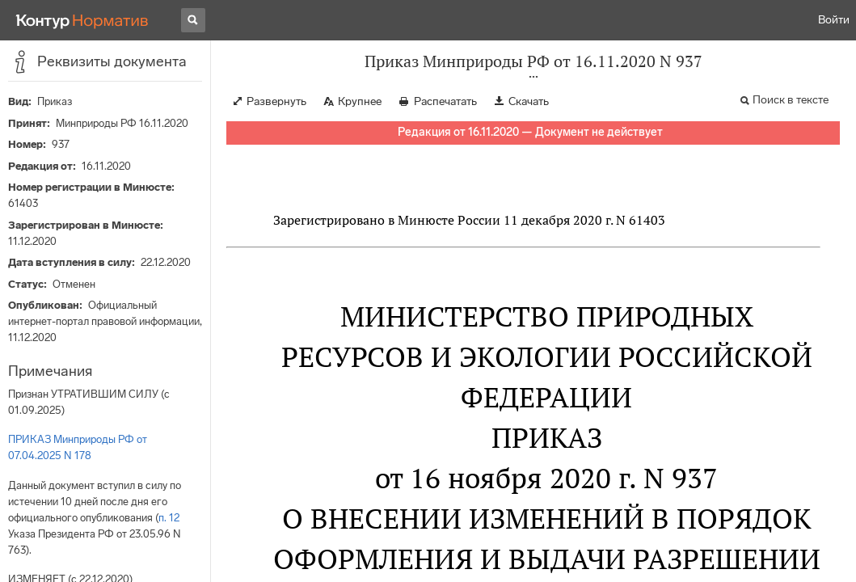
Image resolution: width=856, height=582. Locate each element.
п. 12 (168, 518)
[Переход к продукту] (82, 20)
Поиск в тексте (791, 100)
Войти (834, 20)
